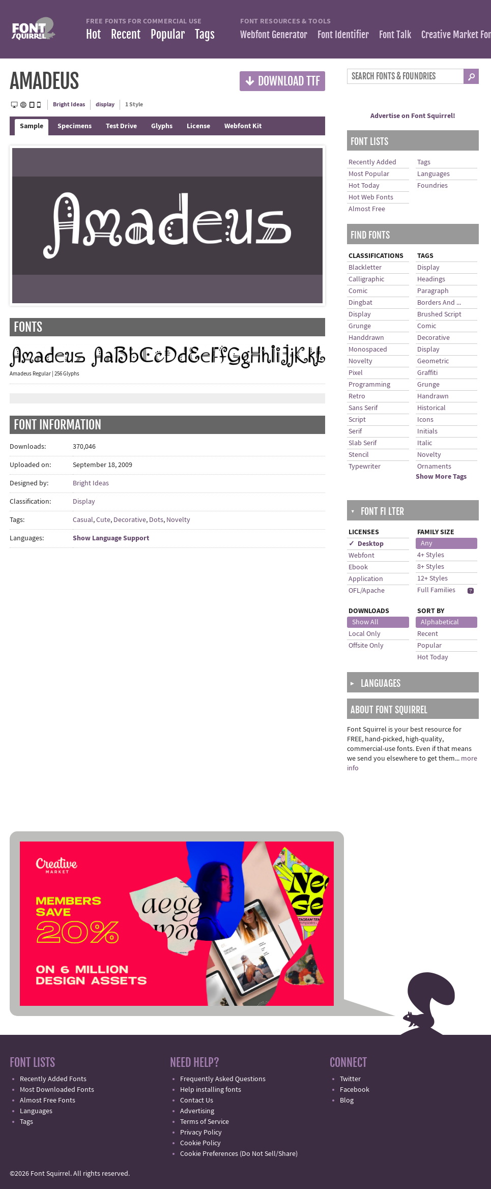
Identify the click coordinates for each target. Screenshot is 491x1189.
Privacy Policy (201, 1132)
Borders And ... (439, 302)
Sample (31, 126)
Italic (424, 443)
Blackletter (365, 267)
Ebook (358, 567)
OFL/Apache (367, 590)
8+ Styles (430, 566)
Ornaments (434, 466)
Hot (93, 34)
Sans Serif (363, 408)
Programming (369, 384)
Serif (355, 431)
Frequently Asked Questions (223, 1079)
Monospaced (368, 349)
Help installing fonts (210, 1089)
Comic (358, 291)
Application (366, 579)
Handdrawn (366, 337)
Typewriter (365, 466)
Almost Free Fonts (47, 1100)
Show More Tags (441, 477)
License (198, 126)
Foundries (432, 185)
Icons (425, 419)
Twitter (350, 1079)
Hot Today (364, 185)
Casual (83, 520)
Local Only (365, 634)
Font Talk (395, 34)
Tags (205, 34)
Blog (347, 1100)
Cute (103, 520)
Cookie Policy (200, 1143)
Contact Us (196, 1100)
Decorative (129, 520)
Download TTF (282, 80)
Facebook (354, 1089)
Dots (156, 520)
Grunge (360, 326)
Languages (433, 174)
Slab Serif (363, 443)
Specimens (74, 126)
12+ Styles (432, 578)
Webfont (361, 555)
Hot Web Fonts (371, 197)
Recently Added (372, 162)
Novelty (178, 520)
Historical (431, 408)
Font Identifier (343, 34)
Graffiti (427, 373)
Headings (431, 279)
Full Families (436, 590)
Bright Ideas (69, 104)
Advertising (197, 1111)
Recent (125, 34)
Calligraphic (366, 279)
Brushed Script (439, 314)
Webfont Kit (243, 126)
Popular (168, 34)
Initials (427, 431)
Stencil (359, 454)
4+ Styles (430, 555)
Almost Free (367, 209)
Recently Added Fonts (53, 1079)
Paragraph (433, 291)
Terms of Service (204, 1121)
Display (84, 501)
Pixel (356, 373)
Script (357, 419)
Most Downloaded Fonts (57, 1089)
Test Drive (121, 126)
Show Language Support (111, 538)
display (105, 104)
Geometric (433, 361)
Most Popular (369, 174)
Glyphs (161, 126)
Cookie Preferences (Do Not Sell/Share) (239, 1153)
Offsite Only (366, 645)
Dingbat (360, 302)
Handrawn (433, 396)
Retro (357, 396)
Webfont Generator (273, 34)
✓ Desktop (366, 544)
